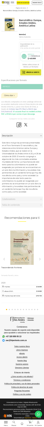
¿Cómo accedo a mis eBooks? (22, 376)
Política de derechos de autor (22, 387)
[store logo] (8, 2)
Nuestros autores (22, 364)
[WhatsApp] (38, 414)
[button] (6, 309)
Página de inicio (21, 8)
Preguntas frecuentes (22, 391)
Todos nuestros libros (22, 346)
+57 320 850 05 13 (11, 336)
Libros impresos (22, 350)
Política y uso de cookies (22, 394)
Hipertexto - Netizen (31, 418)
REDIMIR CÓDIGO (37, 2)
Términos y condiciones (22, 380)
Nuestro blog (22, 361)
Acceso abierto (22, 357)
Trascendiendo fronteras (11, 268)
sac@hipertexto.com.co (14, 340)
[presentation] (4, 259)
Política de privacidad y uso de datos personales (22, 384)
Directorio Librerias (22, 368)
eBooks (22, 353)
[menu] (6, 422)
